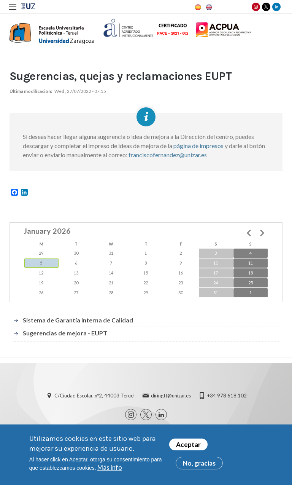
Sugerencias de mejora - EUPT (65, 333)
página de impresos (198, 145)
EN (208, 7)
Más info (109, 467)
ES (197, 7)
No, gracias (199, 463)
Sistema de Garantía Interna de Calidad (78, 320)
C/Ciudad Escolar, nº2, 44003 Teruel (94, 395)
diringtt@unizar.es (171, 395)
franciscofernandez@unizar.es (168, 154)
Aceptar (188, 444)
